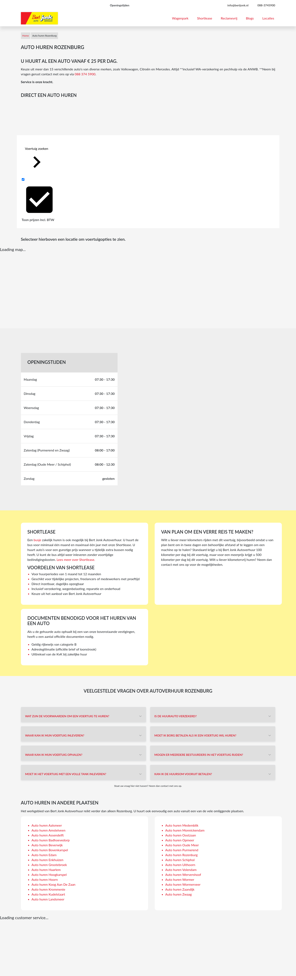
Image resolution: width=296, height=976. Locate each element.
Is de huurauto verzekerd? (175, 716)
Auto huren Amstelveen (48, 830)
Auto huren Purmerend (181, 850)
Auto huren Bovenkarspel (50, 850)
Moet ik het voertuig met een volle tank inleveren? (65, 774)
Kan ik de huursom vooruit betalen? (183, 774)
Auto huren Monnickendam (185, 830)
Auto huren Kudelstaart (48, 894)
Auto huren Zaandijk (179, 889)
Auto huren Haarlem (46, 870)
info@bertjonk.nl (238, 5)
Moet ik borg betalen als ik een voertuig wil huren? (195, 735)
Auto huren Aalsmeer (47, 825)
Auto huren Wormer (179, 879)
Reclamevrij (229, 18)
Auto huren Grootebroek (49, 865)
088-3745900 (266, 5)
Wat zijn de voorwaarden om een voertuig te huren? (67, 716)
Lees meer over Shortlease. (76, 559)
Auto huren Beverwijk (47, 845)
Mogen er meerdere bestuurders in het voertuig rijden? (198, 754)
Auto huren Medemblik (182, 825)
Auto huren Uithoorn (180, 865)
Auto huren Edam (44, 855)
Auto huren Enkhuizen (47, 860)
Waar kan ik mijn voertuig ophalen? (53, 754)
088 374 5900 (85, 74)
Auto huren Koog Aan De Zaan (53, 884)
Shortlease (204, 18)
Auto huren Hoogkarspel (49, 874)
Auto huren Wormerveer (183, 884)
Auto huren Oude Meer (182, 845)
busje (37, 540)
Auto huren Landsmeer (48, 899)
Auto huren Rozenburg (181, 855)
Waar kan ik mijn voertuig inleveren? (54, 735)
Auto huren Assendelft (48, 835)
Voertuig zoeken (36, 160)
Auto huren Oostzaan (180, 835)
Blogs (250, 18)
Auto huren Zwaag (178, 894)
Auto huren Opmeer (179, 840)
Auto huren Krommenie (48, 889)
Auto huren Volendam (181, 870)
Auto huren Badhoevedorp (51, 840)
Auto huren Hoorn (45, 879)
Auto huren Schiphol (180, 860)
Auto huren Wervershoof (183, 874)
